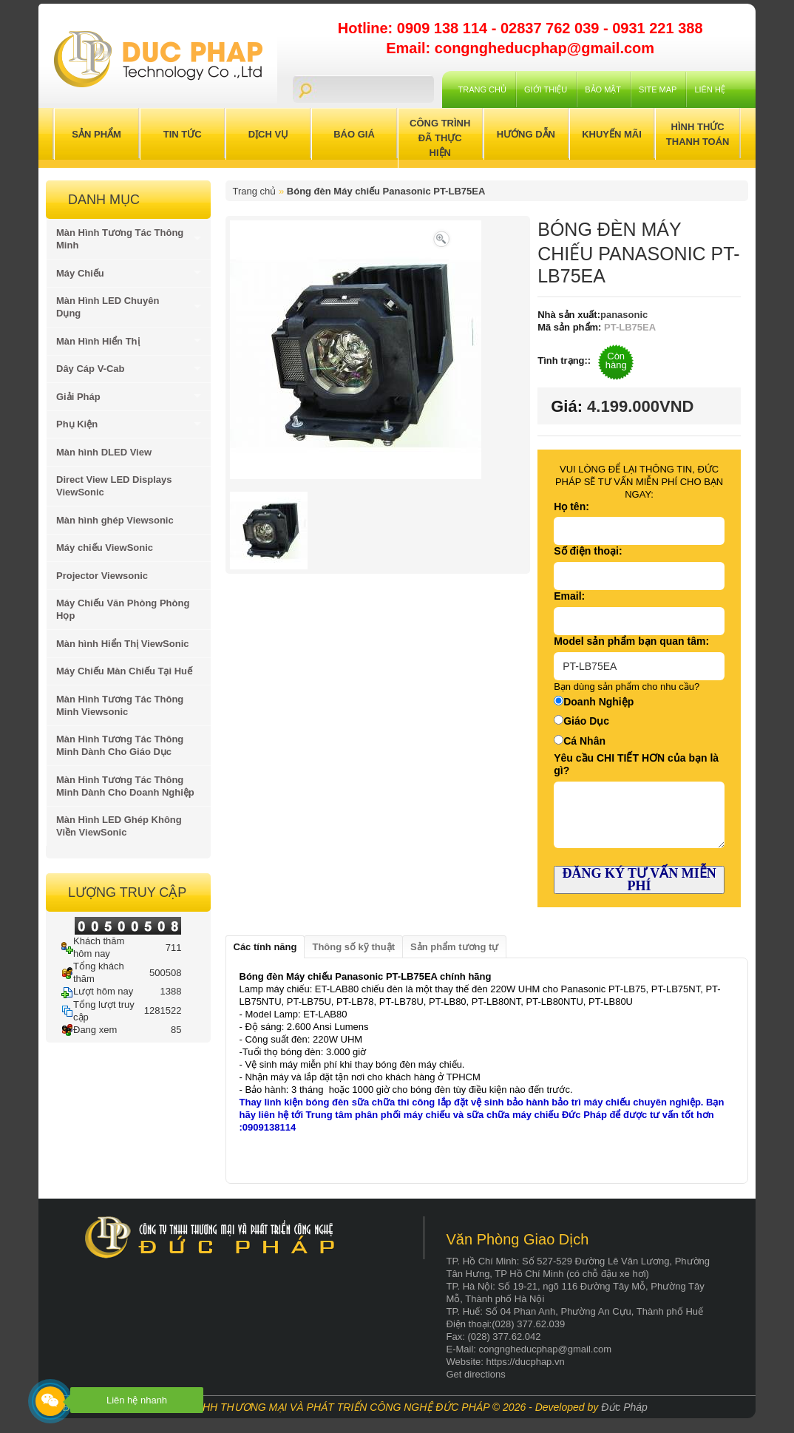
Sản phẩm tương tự (454, 946)
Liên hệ (709, 89)
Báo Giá (354, 134)
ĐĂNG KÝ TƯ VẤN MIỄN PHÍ (639, 879)
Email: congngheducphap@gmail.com (520, 48)
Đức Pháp (624, 1407)
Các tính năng (265, 946)
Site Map (657, 89)
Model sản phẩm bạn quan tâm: (631, 641)
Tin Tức (182, 134)
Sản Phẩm (96, 134)
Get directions (476, 1374)
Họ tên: (571, 506)
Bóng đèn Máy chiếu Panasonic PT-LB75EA (386, 191)
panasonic (624, 314)
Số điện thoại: (588, 551)
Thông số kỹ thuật (353, 946)
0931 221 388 (657, 28)
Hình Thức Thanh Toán (698, 134)
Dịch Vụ (268, 134)
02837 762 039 (552, 28)
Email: (569, 596)
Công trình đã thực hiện (440, 138)
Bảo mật (603, 89)
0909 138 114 (444, 28)
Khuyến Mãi (612, 134)
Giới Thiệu (545, 89)
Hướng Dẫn (526, 134)
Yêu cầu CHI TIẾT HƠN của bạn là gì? (636, 764)
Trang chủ (482, 89)
